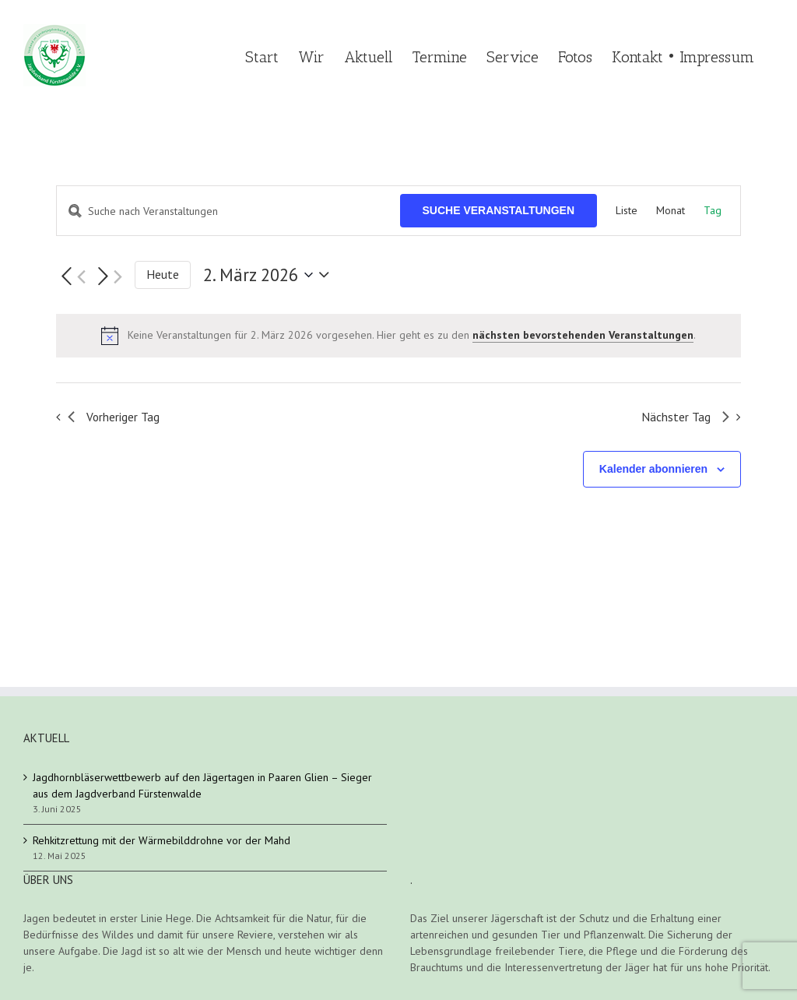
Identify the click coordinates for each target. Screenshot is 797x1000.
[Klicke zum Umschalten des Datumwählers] (269, 274)
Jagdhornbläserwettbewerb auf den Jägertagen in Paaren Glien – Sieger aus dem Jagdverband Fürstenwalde (202, 785)
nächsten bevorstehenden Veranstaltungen (582, 335)
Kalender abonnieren (653, 469)
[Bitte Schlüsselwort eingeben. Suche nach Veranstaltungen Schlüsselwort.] (228, 211)
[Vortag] (71, 276)
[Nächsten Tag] (107, 276)
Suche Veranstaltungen (499, 210)
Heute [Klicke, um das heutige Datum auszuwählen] (162, 274)
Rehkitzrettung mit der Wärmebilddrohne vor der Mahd (161, 840)
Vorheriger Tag (114, 416)
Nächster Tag (685, 416)
